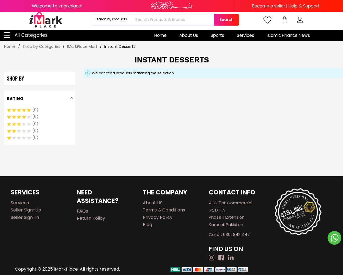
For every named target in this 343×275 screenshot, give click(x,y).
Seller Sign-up (26, 210)
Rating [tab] (15, 98)
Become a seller (268, 6)
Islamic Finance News (288, 35)
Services (245, 35)
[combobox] (174, 20)
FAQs (82, 211)
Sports (217, 35)
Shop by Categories (42, 46)
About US (153, 203)
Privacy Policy (157, 217)
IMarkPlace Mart (82, 46)
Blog (147, 224)
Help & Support (304, 6)
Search (226, 19)
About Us (188, 35)
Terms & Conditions (164, 210)
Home (160, 35)
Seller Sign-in (25, 217)
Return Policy (91, 218)
